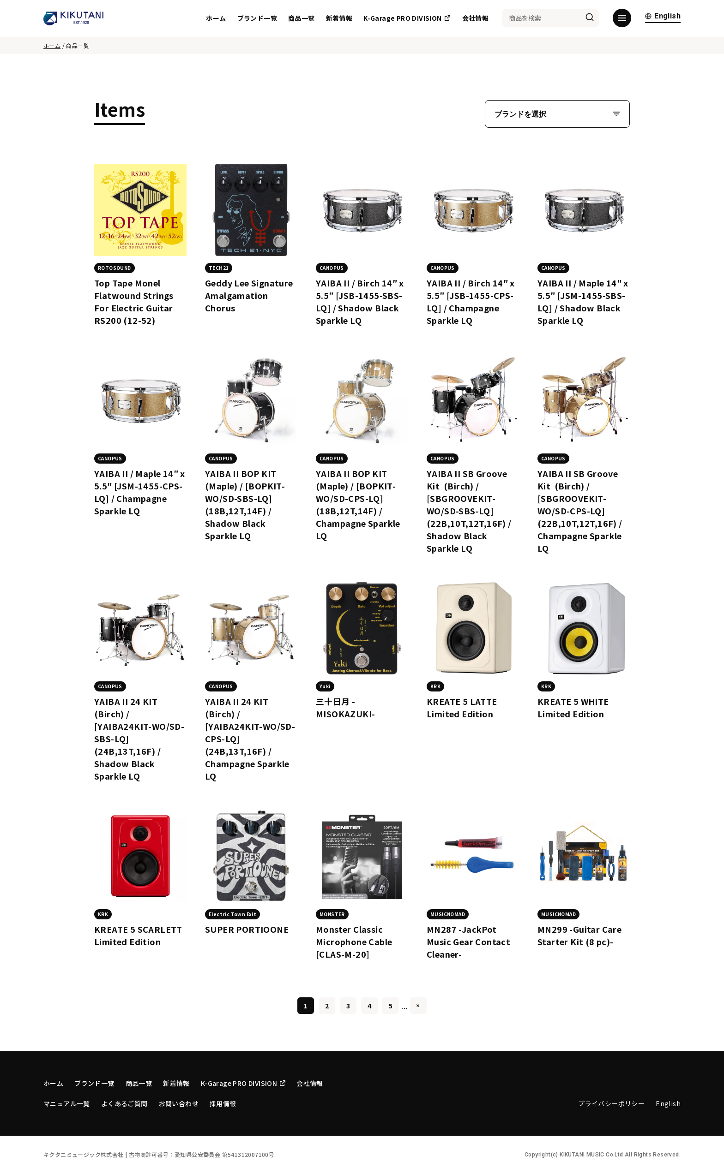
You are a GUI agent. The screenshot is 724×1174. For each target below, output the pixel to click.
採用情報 (223, 1103)
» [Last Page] (418, 1004)
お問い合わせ (179, 1103)
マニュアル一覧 (66, 1103)
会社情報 (475, 18)
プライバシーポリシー (611, 1103)
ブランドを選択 (520, 114)
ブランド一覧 (257, 18)
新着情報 (339, 18)
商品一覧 (301, 18)
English (663, 17)
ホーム (216, 18)
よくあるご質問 (124, 1103)
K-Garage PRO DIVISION (407, 18)
